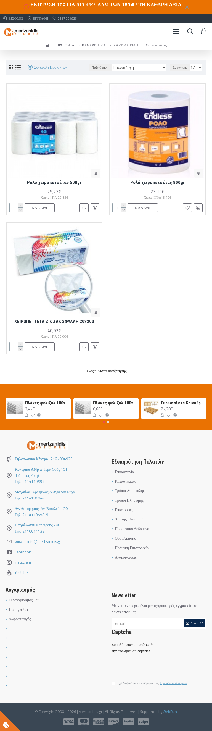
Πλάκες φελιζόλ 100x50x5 (47, 403)
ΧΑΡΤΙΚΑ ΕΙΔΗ (125, 45)
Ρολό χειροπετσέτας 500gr (54, 182)
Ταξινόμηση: (100, 67)
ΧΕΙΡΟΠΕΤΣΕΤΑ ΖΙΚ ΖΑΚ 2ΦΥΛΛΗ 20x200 (54, 321)
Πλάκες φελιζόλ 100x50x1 (115, 403)
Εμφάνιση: (180, 67)
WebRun (170, 711)
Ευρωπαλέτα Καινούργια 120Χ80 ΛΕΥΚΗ (183, 403)
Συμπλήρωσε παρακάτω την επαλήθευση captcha (131, 647)
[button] (104, 422)
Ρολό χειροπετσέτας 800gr (157, 182)
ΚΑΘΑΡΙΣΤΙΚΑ (94, 45)
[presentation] (150, 664)
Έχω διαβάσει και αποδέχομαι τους (150, 684)
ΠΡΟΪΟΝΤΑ (65, 45)
